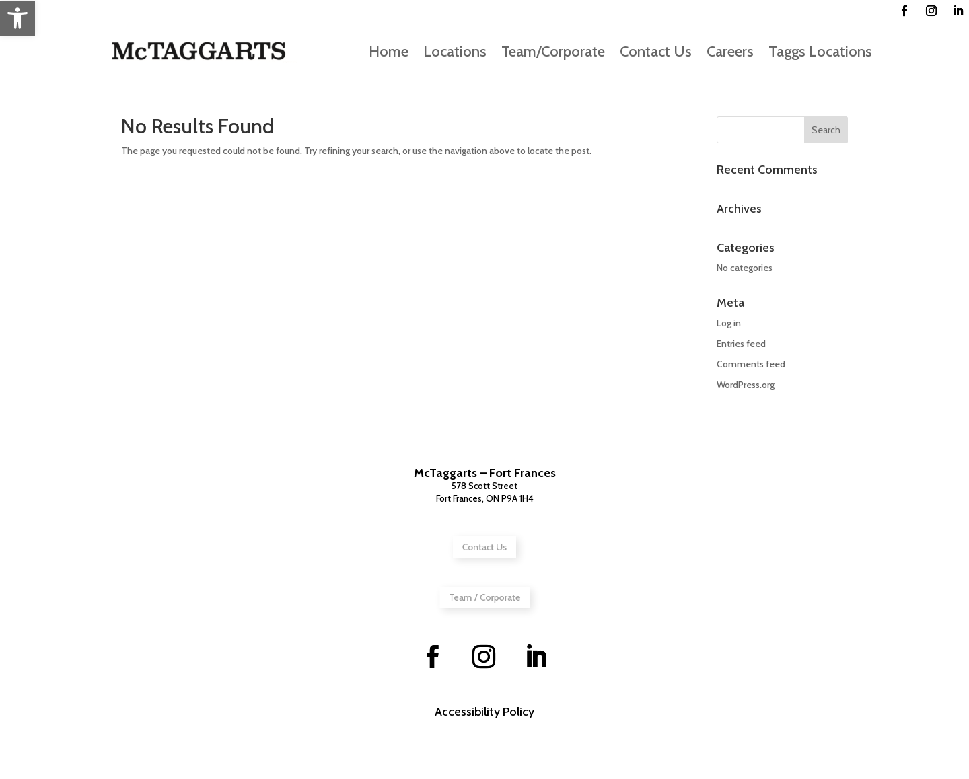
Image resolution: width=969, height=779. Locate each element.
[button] (17, 18)
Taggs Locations (820, 51)
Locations (455, 51)
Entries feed (741, 344)
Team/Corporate (553, 51)
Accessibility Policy (484, 711)
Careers (730, 51)
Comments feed (751, 364)
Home (388, 51)
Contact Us (656, 51)
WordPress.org (746, 385)
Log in (729, 323)
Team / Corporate (484, 598)
